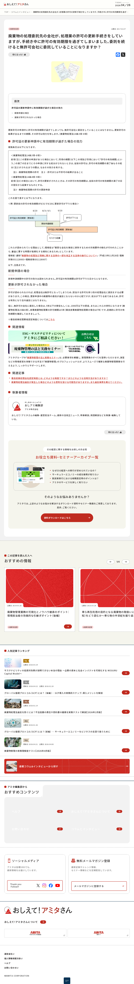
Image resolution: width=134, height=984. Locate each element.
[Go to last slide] (111, 562)
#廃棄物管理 (14, 29)
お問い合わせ (11, 967)
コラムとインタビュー (20, 12)
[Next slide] (126, 562)
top (6, 12)
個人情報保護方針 (13, 957)
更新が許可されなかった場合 (28, 117)
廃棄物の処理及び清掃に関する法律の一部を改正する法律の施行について (58, 255)
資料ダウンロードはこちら (57, 517)
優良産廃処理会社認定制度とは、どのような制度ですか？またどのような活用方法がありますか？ (59, 378)
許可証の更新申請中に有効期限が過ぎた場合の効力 (37, 107)
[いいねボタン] (19, 54)
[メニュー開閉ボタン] (67, 980)
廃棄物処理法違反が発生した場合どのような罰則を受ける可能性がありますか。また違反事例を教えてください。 (66, 382)
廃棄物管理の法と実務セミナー (42, 357)
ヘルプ (7, 962)
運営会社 (9, 953)
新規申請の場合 (22, 113)
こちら (51, 319)
